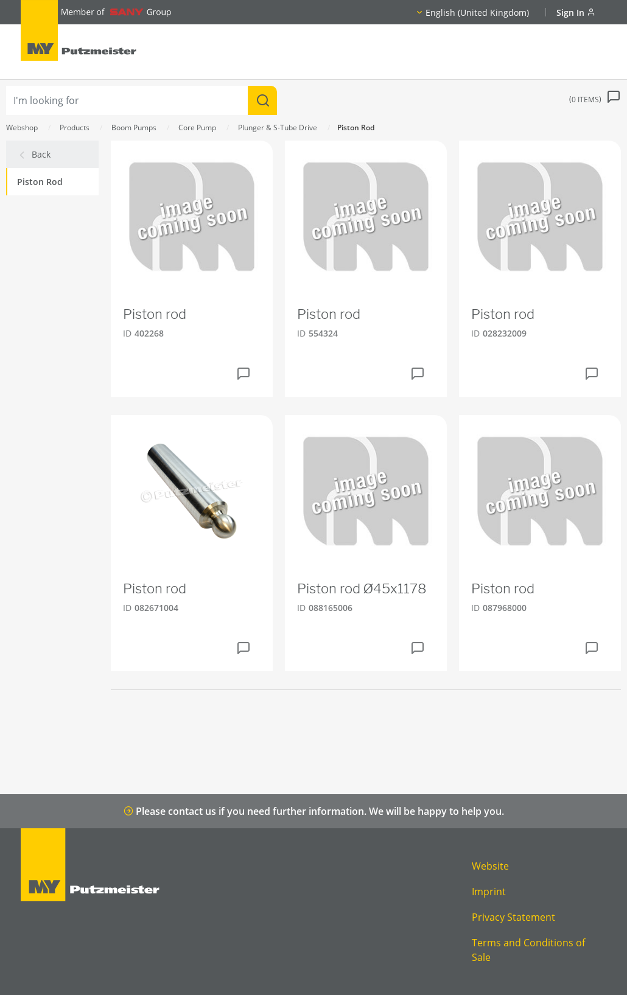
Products (74, 127)
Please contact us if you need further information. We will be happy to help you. (314, 811)
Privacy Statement (513, 917)
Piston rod (154, 314)
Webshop (22, 127)
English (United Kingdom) (477, 12)
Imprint (489, 891)
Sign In (575, 12)
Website (490, 866)
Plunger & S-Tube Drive (277, 127)
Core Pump (197, 127)
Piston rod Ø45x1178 (362, 588)
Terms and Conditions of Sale (528, 950)
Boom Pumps (133, 127)
